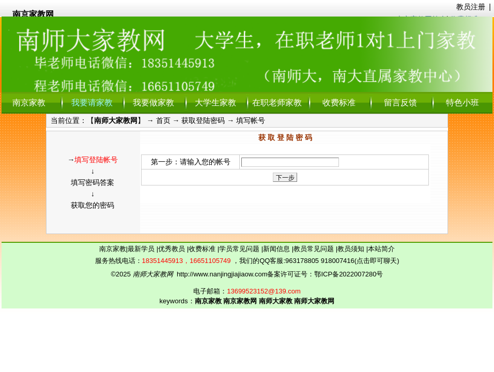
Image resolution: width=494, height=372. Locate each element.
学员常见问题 (240, 249)
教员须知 (351, 249)
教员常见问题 (315, 249)
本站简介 (381, 249)
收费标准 (339, 102)
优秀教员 (172, 249)
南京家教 (28, 102)
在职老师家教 (277, 102)
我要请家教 (92, 102)
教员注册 (470, 7)
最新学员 (142, 249)
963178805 (302, 261)
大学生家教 (215, 102)
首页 (163, 120)
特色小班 (462, 102)
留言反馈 (400, 102)
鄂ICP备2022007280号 (348, 274)
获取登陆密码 (203, 120)
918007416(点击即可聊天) (360, 261)
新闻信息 (277, 249)
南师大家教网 (115, 120)
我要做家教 (153, 102)
